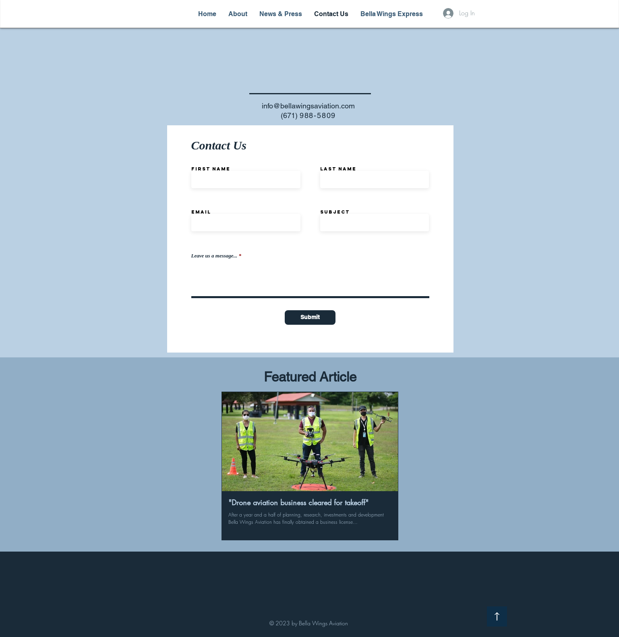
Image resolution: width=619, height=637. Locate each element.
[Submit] (310, 317)
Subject (335, 212)
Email (201, 212)
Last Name (338, 169)
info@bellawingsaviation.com (308, 106)
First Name (210, 169)
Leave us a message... (214, 255)
